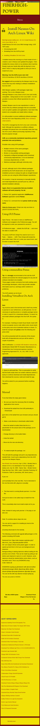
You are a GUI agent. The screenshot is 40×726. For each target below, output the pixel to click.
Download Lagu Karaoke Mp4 (9, 651)
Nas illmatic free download (10, 463)
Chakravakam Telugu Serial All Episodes (12, 673)
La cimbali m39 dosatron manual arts (25, 344)
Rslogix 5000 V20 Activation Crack (10, 654)
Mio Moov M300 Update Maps (11, 596)
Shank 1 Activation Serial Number (10, 632)
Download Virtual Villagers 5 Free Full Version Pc (28, 597)
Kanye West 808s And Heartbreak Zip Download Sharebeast (17, 664)
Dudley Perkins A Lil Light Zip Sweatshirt (12, 698)
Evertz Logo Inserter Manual (8, 702)
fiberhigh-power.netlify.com (10, 40)
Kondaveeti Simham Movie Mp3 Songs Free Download (15, 657)
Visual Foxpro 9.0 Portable (8, 676)
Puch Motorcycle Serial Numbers (10, 705)
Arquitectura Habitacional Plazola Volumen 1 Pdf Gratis (15, 644)
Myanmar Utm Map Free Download (10, 629)
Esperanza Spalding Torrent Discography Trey (13, 622)
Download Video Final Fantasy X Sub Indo (12, 641)
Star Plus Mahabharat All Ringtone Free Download (14, 686)
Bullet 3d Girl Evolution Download (10, 638)
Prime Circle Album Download (9, 670)
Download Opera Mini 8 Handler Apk (10, 635)
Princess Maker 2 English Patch (9, 689)
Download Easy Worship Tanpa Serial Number (13, 692)
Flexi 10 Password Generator (9, 708)
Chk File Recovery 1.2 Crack (8, 679)
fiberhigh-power (15, 9)
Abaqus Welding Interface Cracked (10, 695)
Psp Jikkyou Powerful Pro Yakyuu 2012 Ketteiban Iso (15, 667)
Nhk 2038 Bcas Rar (6, 660)
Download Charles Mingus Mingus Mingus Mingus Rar (15, 683)
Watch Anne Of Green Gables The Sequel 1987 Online (15, 625)
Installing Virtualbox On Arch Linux (14, 55)
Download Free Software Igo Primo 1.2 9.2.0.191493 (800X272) (18, 648)
